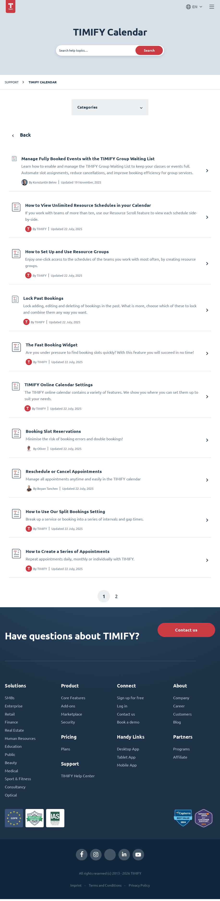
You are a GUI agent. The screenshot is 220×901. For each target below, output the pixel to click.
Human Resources (20, 740)
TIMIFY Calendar (43, 82)
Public (10, 756)
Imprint (76, 887)
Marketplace (71, 715)
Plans (65, 750)
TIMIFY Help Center (78, 777)
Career (179, 707)
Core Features (73, 699)
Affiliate (180, 759)
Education (13, 748)
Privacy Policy (139, 887)
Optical (11, 797)
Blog (177, 724)
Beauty (11, 764)
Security (68, 724)
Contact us (186, 630)
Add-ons (68, 707)
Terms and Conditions (105, 887)
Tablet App (126, 759)
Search (149, 50)
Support (11, 82)
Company (181, 699)
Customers (182, 715)
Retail (10, 715)
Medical (11, 773)
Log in (122, 707)
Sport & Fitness (18, 781)
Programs (181, 750)
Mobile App (127, 767)
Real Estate (14, 732)
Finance (11, 724)
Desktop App (128, 750)
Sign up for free (130, 699)
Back (21, 135)
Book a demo (128, 724)
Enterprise (14, 707)
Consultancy (15, 789)
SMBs (9, 699)
